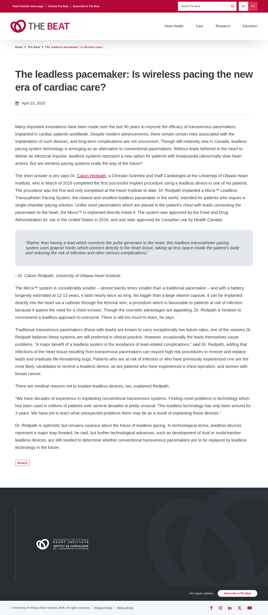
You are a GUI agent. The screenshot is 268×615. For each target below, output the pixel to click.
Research (22, 463)
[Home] (64, 544)
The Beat (34, 47)
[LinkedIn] (230, 608)
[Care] (199, 26)
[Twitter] (239, 608)
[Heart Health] (174, 26)
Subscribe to (237, 593)
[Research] (223, 26)
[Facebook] (211, 608)
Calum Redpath (91, 175)
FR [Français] (253, 6)
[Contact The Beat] (58, 6)
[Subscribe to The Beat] (86, 6)
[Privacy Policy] (103, 608)
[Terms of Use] (125, 608)
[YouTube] (249, 608)
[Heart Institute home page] (28, 6)
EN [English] (243, 6)
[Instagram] (220, 608)
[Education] (250, 26)
